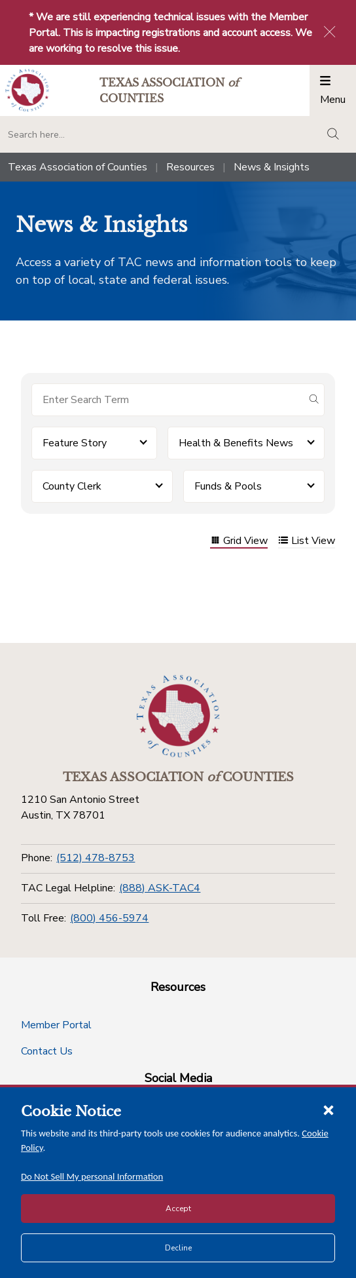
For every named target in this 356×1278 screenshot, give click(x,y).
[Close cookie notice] (328, 1109)
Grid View (239, 542)
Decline (178, 1248)
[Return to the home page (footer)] (178, 716)
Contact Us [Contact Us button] (47, 1051)
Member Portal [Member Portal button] (56, 1025)
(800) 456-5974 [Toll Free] (109, 918)
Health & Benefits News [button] (236, 443)
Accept (178, 1208)
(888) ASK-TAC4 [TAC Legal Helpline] (159, 888)
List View (306, 542)
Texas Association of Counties (77, 167)
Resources (190, 167)
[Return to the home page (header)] (27, 90)
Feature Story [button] (75, 443)
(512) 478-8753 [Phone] (95, 858)
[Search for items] (167, 399)
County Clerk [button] (72, 486)
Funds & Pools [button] (228, 486)
